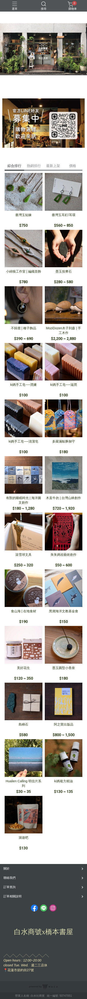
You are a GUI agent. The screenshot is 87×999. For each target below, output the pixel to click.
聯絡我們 (9, 878)
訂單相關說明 (12, 896)
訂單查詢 (9, 887)
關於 (6, 868)
